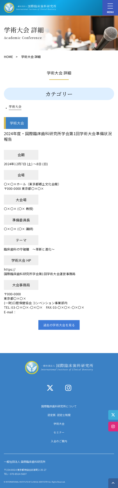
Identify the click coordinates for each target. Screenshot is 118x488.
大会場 (21, 199)
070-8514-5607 (18, 473)
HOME (8, 56)
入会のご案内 (59, 441)
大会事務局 (21, 284)
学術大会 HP (21, 260)
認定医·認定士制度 (59, 415)
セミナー (59, 432)
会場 (21, 174)
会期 (21, 154)
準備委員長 (21, 219)
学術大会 (15, 106)
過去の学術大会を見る (59, 325)
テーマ (21, 240)
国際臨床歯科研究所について (59, 406)
